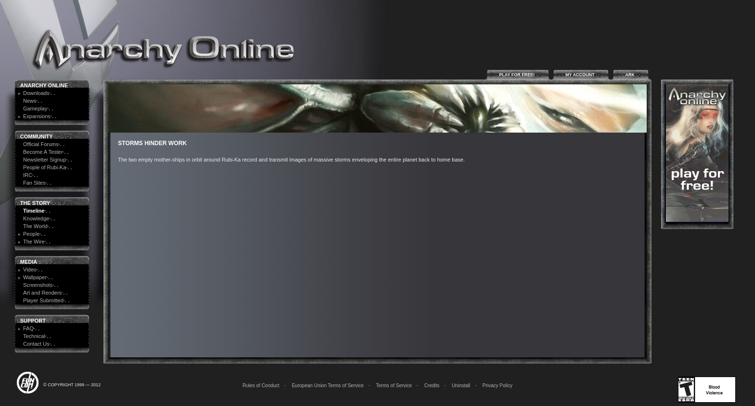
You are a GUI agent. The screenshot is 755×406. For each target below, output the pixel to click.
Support (33, 321)
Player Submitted (43, 300)
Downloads (36, 93)
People (31, 234)
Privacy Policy (497, 385)
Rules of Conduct (261, 385)
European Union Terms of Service (328, 385)
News (30, 101)
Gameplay (35, 108)
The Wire (34, 241)
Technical (34, 336)
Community (36, 136)
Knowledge (36, 218)
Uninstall (461, 385)
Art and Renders (42, 293)
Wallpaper (35, 277)
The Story (35, 203)
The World (35, 226)
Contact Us (36, 344)
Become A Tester (43, 152)
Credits (432, 385)
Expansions (37, 116)
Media (28, 262)
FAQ (28, 328)
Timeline (33, 211)
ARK (631, 74)
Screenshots (37, 285)
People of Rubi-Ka (44, 167)
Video (30, 269)
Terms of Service (394, 385)
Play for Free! (518, 74)
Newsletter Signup (44, 159)
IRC (27, 175)
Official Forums (41, 144)
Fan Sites (34, 183)
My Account (581, 74)
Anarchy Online (44, 85)
